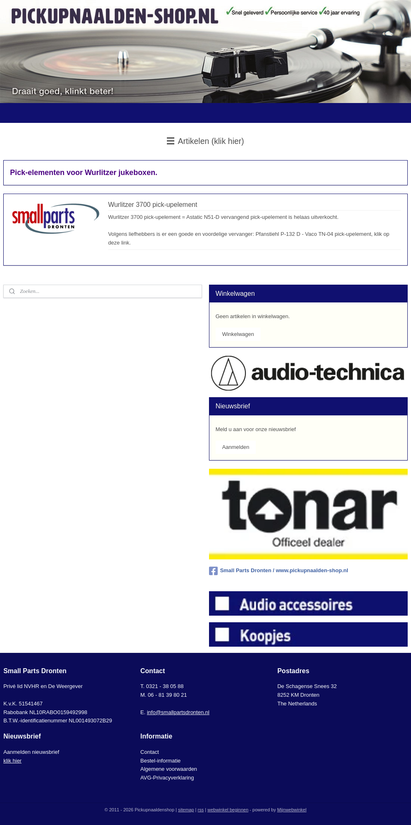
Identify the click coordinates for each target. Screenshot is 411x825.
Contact (149, 752)
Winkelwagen (238, 334)
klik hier (12, 761)
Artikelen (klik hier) (205, 141)
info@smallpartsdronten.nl (178, 712)
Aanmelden (235, 447)
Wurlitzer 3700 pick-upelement (152, 204)
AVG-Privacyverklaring (167, 778)
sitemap (186, 809)
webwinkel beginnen (227, 809)
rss (201, 809)
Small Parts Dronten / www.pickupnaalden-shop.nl (278, 571)
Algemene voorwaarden (168, 769)
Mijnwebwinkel (291, 809)
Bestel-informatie (160, 761)
